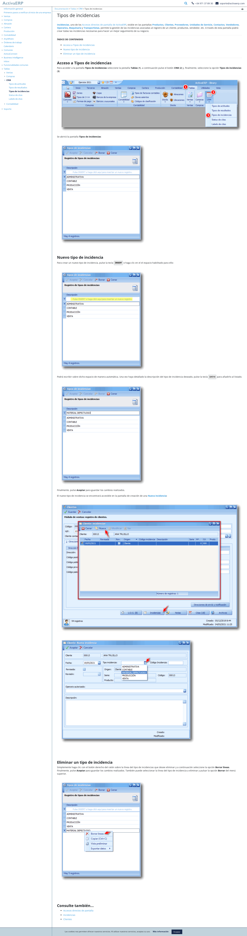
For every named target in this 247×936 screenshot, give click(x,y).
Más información (161, 931)
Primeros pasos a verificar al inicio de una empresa (27, 12)
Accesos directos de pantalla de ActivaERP (104, 24)
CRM (8, 80)
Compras (8, 19)
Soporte (7, 109)
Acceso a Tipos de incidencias (79, 45)
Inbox (6, 61)
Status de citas (15, 95)
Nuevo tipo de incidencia (76, 49)
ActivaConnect (10, 53)
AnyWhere (9, 38)
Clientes (67, 919)
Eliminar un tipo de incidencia (79, 53)
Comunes (8, 50)
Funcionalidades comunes (16, 65)
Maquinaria (75, 27)
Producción (9, 31)
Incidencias (69, 914)
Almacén (8, 23)
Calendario (9, 46)
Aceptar (176, 932)
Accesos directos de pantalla (78, 910)
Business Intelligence (13, 57)
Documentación (62, 8)
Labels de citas (15, 98)
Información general (13, 8)
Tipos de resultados (18, 87)
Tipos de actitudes (17, 83)
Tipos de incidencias (19, 91)
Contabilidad (10, 35)
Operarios (62, 27)
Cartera (7, 27)
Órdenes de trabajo (13, 42)
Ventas (7, 16)
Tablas (7, 68)
